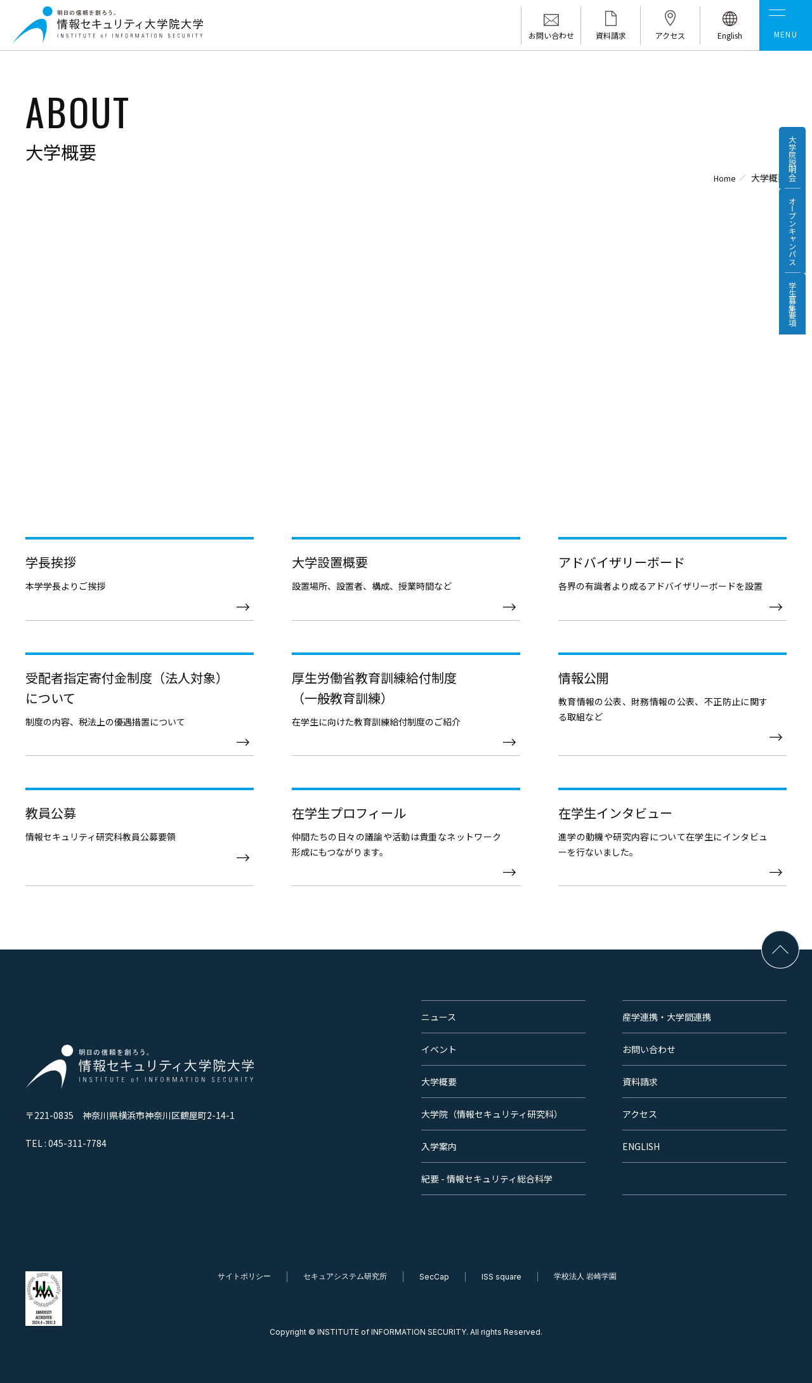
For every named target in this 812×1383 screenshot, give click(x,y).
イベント (439, 1049)
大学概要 (439, 1081)
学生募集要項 (788, 350)
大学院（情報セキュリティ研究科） (492, 1114)
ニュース (438, 1016)
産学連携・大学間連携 (666, 1016)
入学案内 (439, 1146)
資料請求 (640, 1081)
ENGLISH (641, 1146)
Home (722, 177)
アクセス (639, 1114)
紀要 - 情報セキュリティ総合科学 (487, 1178)
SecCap (434, 1276)
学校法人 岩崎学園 (585, 1276)
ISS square (501, 1276)
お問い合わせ (649, 1049)
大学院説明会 (788, 166)
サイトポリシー (244, 1276)
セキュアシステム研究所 (345, 1276)
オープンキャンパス (788, 258)
